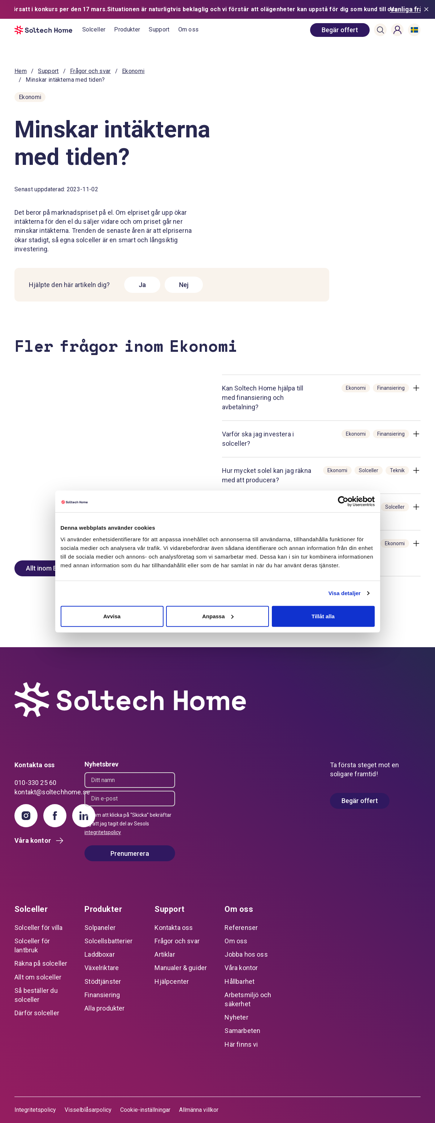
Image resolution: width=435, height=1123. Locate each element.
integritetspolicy (102, 832)
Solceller (94, 29)
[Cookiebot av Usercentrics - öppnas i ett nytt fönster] (343, 501)
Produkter (127, 29)
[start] (48, 30)
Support (159, 29)
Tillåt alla (323, 616)
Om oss (188, 29)
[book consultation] (340, 30)
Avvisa (112, 616)
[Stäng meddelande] (428, 9)
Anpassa (218, 616)
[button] (380, 30)
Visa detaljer (345, 593)
